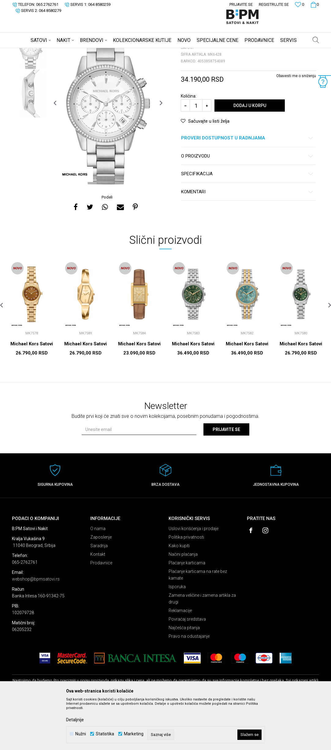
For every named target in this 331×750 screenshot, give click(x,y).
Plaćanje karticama (187, 610)
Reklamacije (180, 658)
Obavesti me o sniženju (296, 124)
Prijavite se (226, 477)
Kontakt (97, 602)
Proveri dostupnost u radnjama (247, 186)
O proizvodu (247, 204)
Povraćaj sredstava (187, 667)
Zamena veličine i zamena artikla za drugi (202, 646)
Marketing (133, 734)
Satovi (73, 52)
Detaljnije (75, 719)
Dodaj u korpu (249, 153)
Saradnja (99, 593)
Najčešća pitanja (184, 675)
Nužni (80, 734)
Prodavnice (101, 610)
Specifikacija (247, 222)
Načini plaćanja (183, 602)
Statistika (105, 734)
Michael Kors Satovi (31, 392)
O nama (98, 576)
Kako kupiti (179, 593)
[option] (31, 93)
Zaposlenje (101, 585)
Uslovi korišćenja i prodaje (193, 576)
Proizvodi (55, 52)
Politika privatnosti (186, 585)
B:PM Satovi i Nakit (27, 52)
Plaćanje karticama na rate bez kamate (198, 623)
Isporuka (177, 634)
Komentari (247, 240)
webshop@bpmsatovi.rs (36, 627)
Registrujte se (274, 4)
